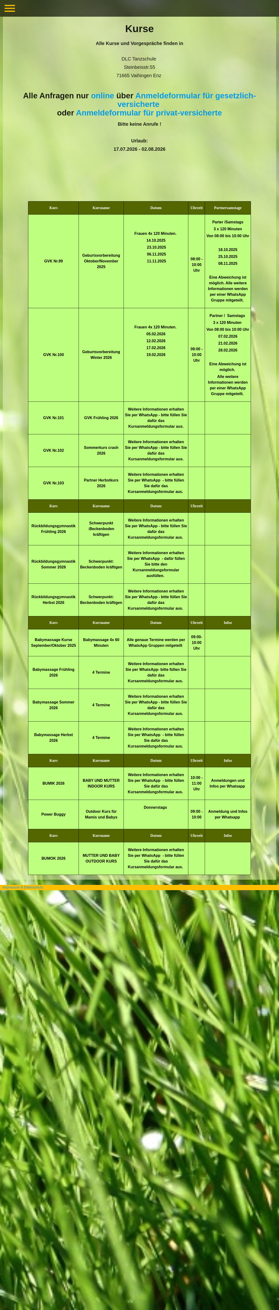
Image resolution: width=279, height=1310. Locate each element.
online (102, 95)
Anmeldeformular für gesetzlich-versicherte (186, 100)
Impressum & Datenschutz (23, 887)
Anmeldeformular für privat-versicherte (149, 112)
